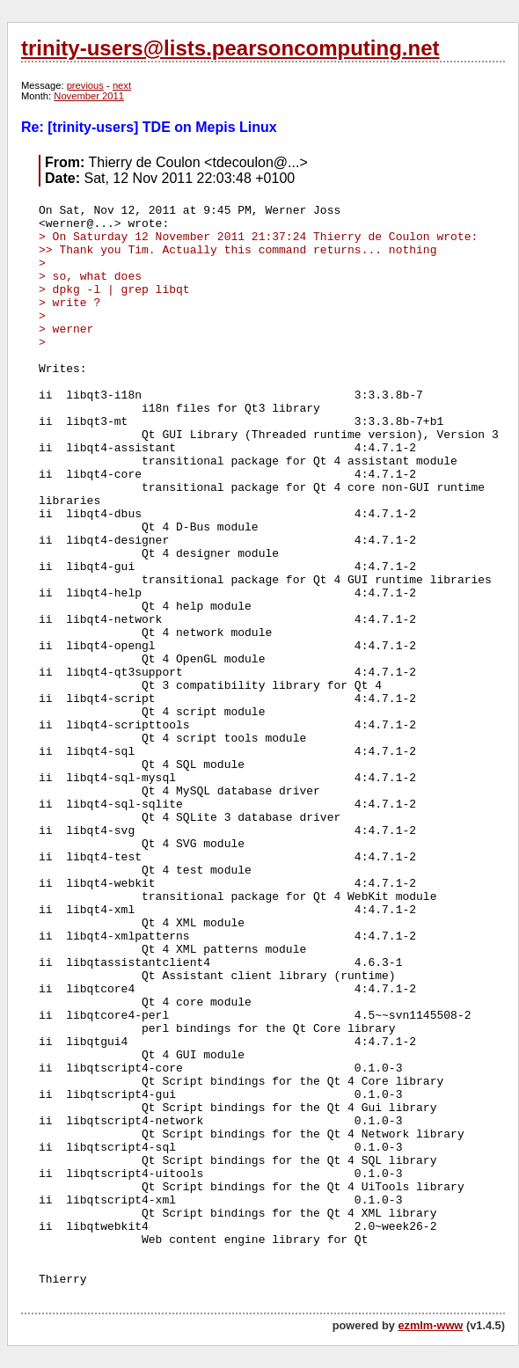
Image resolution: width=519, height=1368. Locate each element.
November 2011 (89, 96)
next (122, 85)
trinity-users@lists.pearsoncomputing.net (230, 48)
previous (85, 85)
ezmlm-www (430, 1325)
